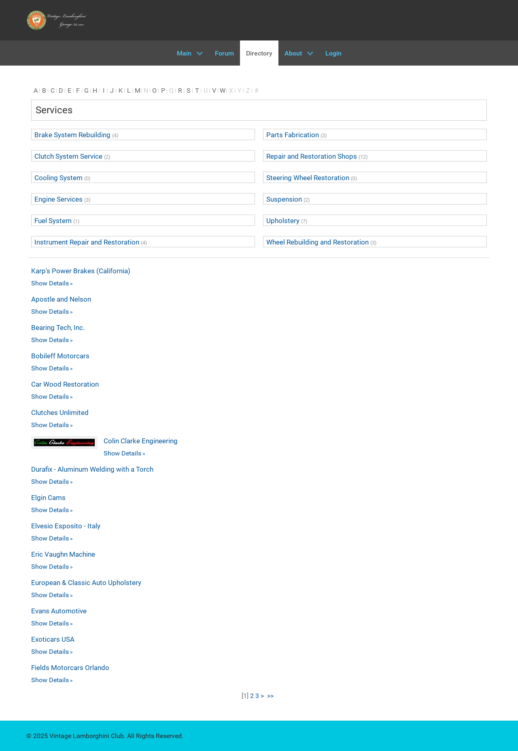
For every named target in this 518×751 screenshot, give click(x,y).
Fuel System (53, 221)
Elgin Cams (48, 498)
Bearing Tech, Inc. (58, 327)
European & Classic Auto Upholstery (86, 583)
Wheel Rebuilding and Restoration (317, 242)
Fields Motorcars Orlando (70, 668)
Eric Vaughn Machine (63, 554)
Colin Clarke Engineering (141, 441)
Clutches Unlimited (60, 412)
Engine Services (58, 199)
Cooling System (58, 178)
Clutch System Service (68, 156)
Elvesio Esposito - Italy (65, 526)
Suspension (284, 199)
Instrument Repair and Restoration (86, 242)
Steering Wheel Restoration (307, 178)
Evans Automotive (59, 611)
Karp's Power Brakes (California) (80, 271)
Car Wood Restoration (65, 384)
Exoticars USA (52, 639)
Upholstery (282, 221)
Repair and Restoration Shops (311, 156)
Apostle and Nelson (61, 299)
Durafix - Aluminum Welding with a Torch (92, 469)
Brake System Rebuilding (72, 135)
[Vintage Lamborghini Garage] (56, 20)
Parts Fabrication (292, 135)
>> (271, 696)
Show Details (50, 283)
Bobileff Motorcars (60, 356)
